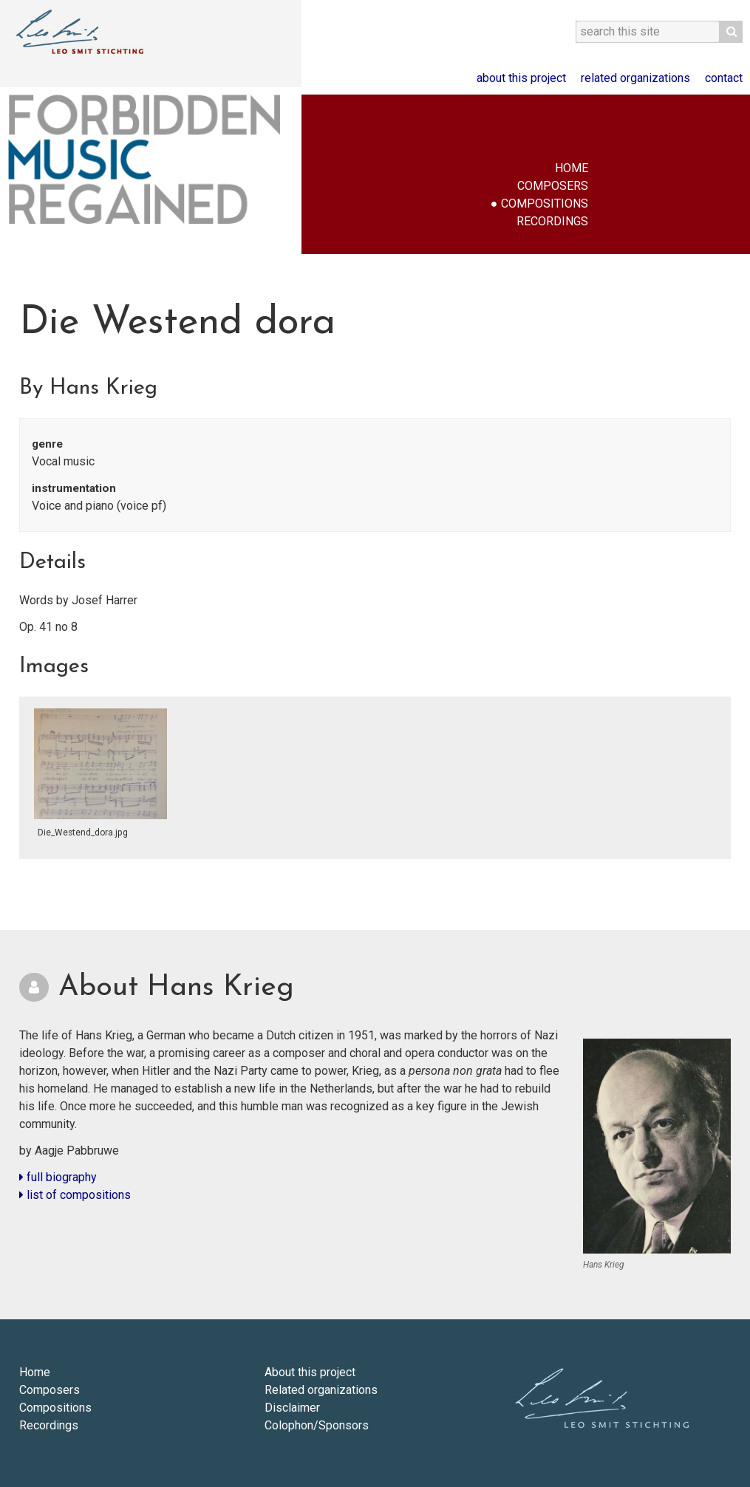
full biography (58, 1177)
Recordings (552, 221)
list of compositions (75, 1195)
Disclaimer (292, 1408)
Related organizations (635, 78)
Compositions (544, 203)
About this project (521, 78)
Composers (552, 186)
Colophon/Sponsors (317, 1425)
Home (571, 168)
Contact (724, 78)
